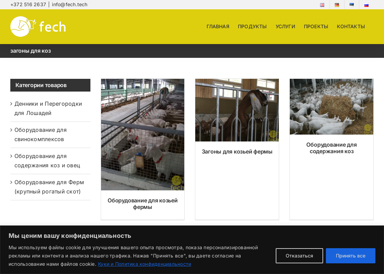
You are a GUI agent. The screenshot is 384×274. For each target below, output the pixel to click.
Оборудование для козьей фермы (142, 203)
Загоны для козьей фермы (237, 151)
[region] (192, 249)
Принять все (350, 256)
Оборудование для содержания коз (331, 148)
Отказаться (299, 256)
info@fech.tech (69, 4)
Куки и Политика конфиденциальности (144, 264)
